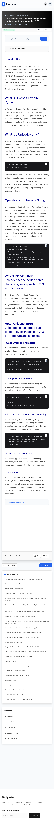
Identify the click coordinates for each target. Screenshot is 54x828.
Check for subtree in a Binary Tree (15, 690)
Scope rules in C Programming (14, 642)
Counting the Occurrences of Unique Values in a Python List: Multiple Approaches (26, 606)
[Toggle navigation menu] (50, 4)
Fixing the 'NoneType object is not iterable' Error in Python (22, 637)
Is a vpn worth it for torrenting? (14, 588)
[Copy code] (46, 164)
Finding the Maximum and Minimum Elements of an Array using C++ (25, 651)
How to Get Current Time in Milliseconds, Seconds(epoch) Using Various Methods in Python (27, 622)
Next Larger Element (11, 685)
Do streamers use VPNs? (12, 584)
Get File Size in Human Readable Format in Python (20, 616)
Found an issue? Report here (16, 502)
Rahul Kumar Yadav (12, 24)
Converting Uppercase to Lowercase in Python (19, 593)
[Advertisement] (27, 511)
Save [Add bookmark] (40, 30)
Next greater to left (10, 680)
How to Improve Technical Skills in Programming (19, 666)
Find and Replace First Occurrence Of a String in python (22, 628)
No (45, 556)
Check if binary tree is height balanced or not (18, 699)
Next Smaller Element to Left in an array (17, 675)
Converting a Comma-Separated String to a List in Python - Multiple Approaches (25, 599)
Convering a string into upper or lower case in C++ (20, 656)
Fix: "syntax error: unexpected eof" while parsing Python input (23, 579)
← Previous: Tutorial (9, 565)
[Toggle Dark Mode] (45, 4)
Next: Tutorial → (46, 565)
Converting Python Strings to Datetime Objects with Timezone (23, 632)
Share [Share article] (47, 30)
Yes (36, 556)
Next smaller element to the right (15, 670)
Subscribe (34, 815)
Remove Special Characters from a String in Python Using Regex (24, 611)
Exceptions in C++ (10, 661)
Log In (44, 39)
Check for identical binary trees (14, 694)
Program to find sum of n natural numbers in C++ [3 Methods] (23, 647)
